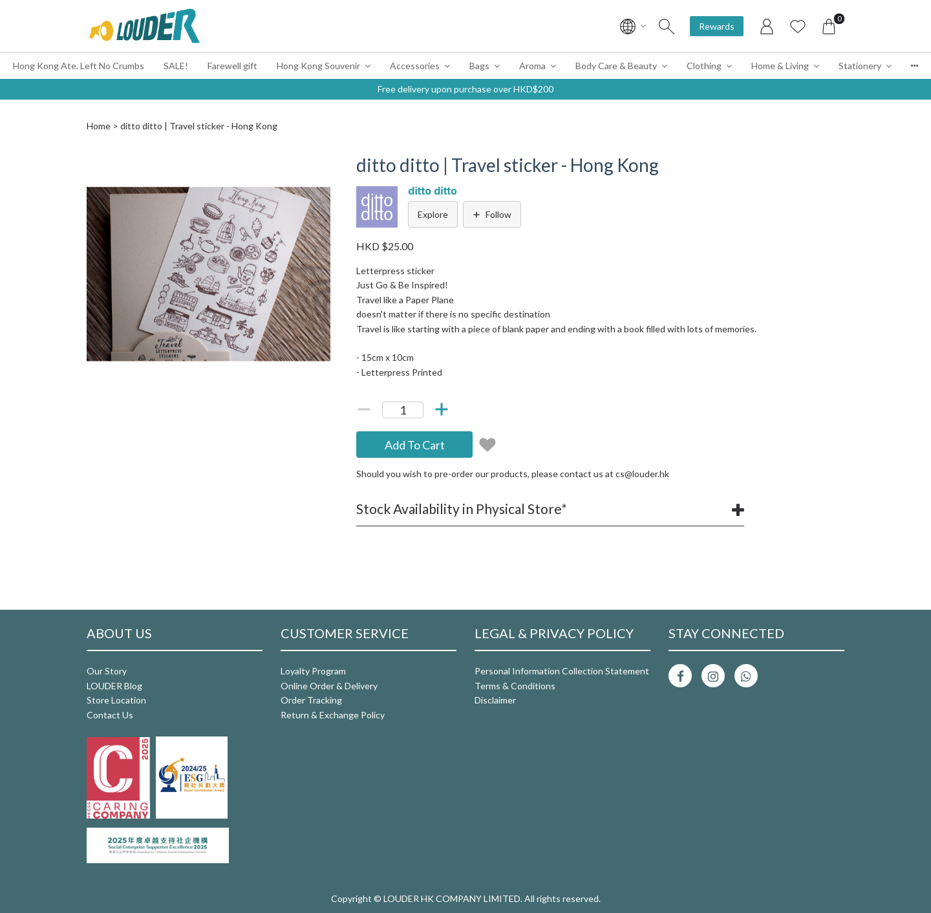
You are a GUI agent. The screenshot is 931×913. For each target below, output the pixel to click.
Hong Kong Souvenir (318, 65)
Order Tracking (311, 699)
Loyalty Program (313, 670)
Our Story (107, 670)
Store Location (116, 699)
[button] (318, 166)
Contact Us (110, 714)
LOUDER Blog (114, 685)
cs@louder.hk (642, 473)
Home (99, 125)
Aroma (532, 65)
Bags (479, 65)
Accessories (415, 65)
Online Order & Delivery (329, 685)
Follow (492, 214)
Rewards (716, 26)
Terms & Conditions (515, 685)
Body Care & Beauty (616, 65)
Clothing (704, 65)
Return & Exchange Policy (333, 714)
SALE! (176, 65)
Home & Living (780, 65)
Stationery (860, 65)
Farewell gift (232, 65)
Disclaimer (495, 699)
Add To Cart (415, 445)
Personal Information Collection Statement (562, 670)
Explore (433, 214)
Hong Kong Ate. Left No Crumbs (78, 65)
